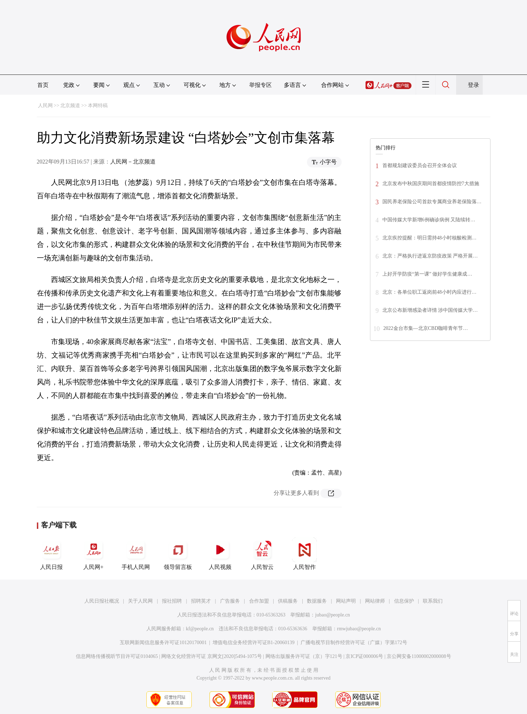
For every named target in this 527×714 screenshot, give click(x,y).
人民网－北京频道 (133, 162)
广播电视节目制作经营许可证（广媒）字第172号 (354, 642)
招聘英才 (201, 601)
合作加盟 (259, 601)
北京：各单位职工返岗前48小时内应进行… (429, 292)
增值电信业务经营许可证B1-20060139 (254, 642)
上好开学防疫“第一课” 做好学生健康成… (427, 274)
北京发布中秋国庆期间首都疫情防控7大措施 (430, 183)
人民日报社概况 (101, 601)
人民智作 (304, 553)
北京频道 (70, 105)
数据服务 (317, 601)
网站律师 (375, 601)
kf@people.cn (200, 628)
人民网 (45, 105)
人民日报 (51, 553)
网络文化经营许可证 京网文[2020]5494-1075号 (211, 656)
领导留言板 (178, 553)
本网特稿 (98, 105)
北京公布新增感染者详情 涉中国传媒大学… (430, 310)
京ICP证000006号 (364, 656)
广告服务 (230, 601)
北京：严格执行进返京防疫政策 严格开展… (430, 256)
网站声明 (346, 601)
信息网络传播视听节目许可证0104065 (117, 656)
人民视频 (220, 553)
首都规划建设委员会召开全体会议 (419, 165)
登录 (473, 85)
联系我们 (433, 601)
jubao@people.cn (332, 615)
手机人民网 (136, 553)
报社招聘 (172, 601)
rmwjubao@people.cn (359, 628)
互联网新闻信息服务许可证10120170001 (163, 642)
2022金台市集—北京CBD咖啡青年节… (425, 328)
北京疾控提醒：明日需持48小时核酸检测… (429, 237)
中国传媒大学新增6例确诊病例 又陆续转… (429, 219)
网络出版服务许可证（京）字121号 (303, 656)
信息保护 (404, 601)
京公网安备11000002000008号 (419, 656)
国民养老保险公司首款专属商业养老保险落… (432, 201)
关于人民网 (140, 601)
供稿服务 (288, 601)
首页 (43, 85)
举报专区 (260, 85)
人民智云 (262, 553)
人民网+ (93, 553)
